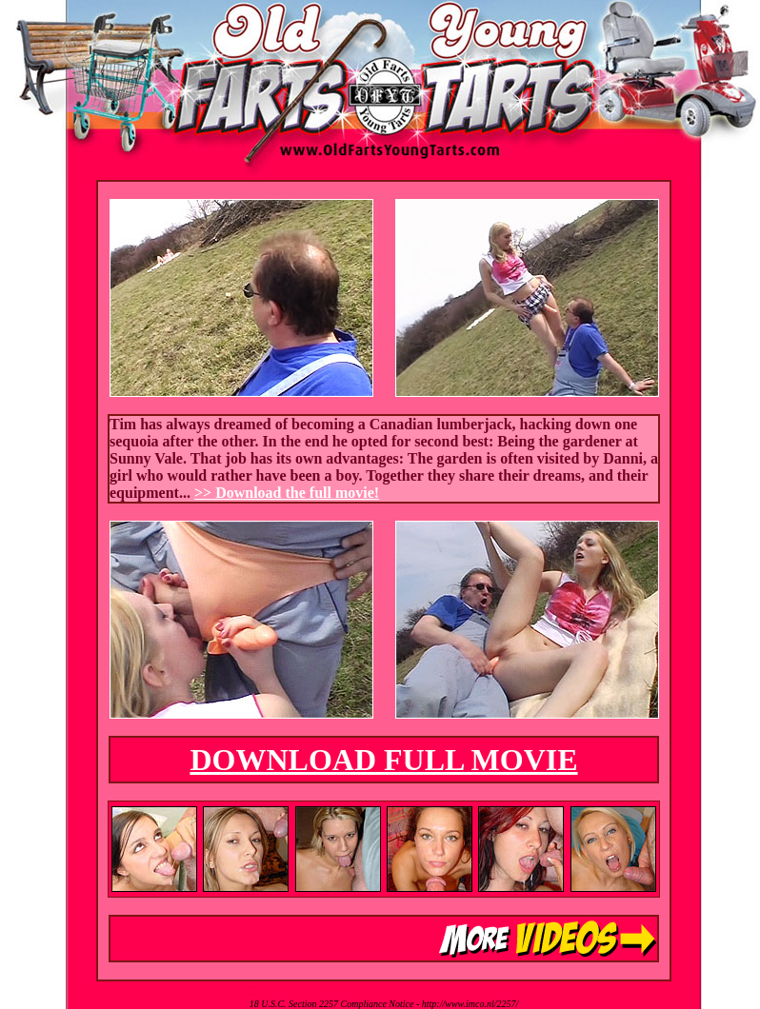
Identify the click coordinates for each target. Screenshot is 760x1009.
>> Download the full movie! (286, 493)
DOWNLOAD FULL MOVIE (383, 759)
